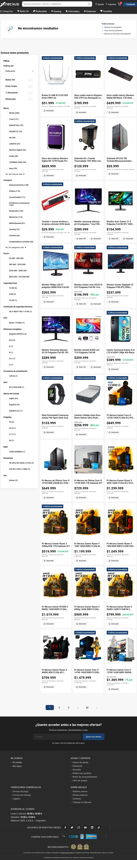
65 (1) (9, 440)
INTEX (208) (12, 113)
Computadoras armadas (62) (19, 242)
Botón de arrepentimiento (85, 777)
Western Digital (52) (15, 150)
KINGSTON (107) (14, 125)
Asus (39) (11, 168)
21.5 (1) (10, 434)
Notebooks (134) (14, 211)
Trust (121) (12, 119)
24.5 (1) (10, 428)
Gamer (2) (11, 480)
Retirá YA (23, 11)
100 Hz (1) (11, 376)
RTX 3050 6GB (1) (14, 387)
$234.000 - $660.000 (16, 271)
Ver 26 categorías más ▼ (15, 247)
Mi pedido (17, 762)
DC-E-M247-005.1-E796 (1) (18, 311)
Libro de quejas (80, 780)
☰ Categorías (6, 11)
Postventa (77, 766)
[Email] (57, 736)
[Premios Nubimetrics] (80, 847)
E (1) (9, 346)
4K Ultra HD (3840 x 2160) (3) (19, 463)
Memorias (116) (14, 217)
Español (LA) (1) (14, 411)
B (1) (9, 352)
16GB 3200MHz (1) (15, 452)
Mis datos (17, 766)
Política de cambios (82, 773)
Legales (16, 798)
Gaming (56, 11)
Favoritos (106, 11)
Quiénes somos (80, 791)
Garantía (77, 769)
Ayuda (99, 4)
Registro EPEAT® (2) (16, 334)
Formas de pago (20, 791)
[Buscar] (89, 4)
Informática (72, 11)
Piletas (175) (12, 191)
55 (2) (9, 422)
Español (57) (12, 405)
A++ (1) (10, 359)
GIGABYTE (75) (13, 131)
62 (87, 707)
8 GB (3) (10, 294)
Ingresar (111, 4)
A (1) (9, 365)
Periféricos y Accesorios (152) (17, 204)
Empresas (90, 11)
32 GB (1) (11, 300)
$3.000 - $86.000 (14, 258)
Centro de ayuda (80, 762)
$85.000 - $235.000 (15, 264)
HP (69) (10, 138)
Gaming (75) (12, 229)
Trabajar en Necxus (82, 802)
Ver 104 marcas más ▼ (15, 174)
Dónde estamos (80, 795)
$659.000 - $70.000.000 (17, 277)
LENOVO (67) (12, 144)
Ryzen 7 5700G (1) (15, 323)
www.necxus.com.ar (67, 853)
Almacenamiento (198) (17, 185)
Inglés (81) (11, 398)
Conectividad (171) (15, 197)
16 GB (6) (11, 288)
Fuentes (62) (12, 235)
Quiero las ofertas (93, 737)
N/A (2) (10, 340)
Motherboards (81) (15, 223)
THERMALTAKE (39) (15, 162)
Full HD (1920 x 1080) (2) (17, 469)
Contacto (130, 4)
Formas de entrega (22, 795)
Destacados (40, 11)
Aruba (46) (11, 156)
